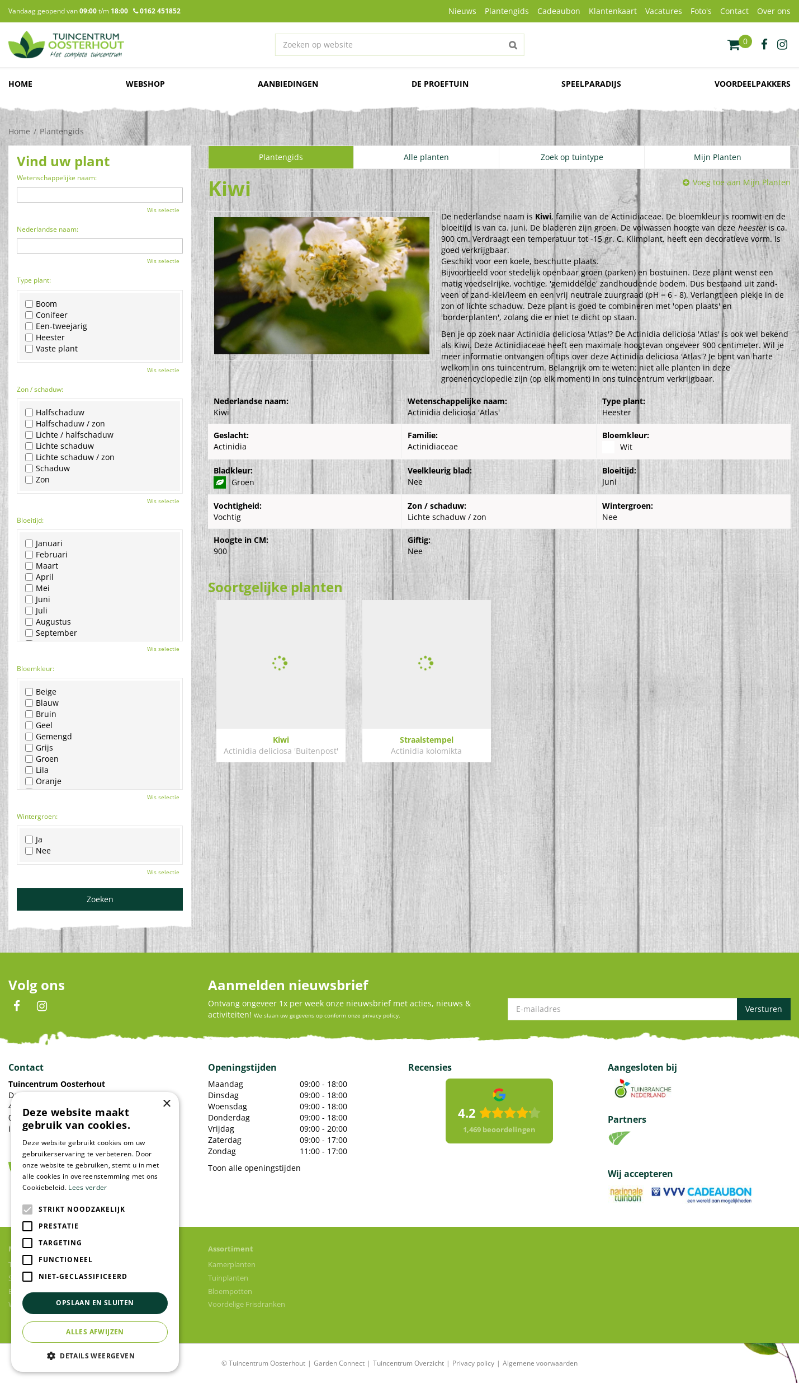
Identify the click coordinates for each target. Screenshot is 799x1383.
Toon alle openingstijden (254, 1167)
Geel (39, 725)
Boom (41, 304)
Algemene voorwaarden (540, 1363)
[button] (95, 1355)
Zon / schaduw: (40, 389)
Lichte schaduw (59, 446)
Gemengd (48, 736)
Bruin (40, 714)
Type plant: (34, 280)
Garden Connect (339, 1363)
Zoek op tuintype (572, 157)
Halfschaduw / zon (65, 424)
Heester (45, 337)
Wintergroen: (37, 816)
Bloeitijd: (30, 520)
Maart (41, 566)
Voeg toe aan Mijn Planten (742, 182)
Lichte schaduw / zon (70, 457)
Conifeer (46, 315)
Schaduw (47, 468)
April (39, 577)
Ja (33, 839)
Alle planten (426, 157)
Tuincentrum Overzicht (408, 1363)
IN (42, 1006)
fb (764, 44)
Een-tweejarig (56, 326)
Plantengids (281, 157)
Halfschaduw (54, 412)
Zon (37, 480)
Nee (38, 851)
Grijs (39, 748)
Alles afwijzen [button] (95, 1332)
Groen (42, 759)
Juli (36, 611)
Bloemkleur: (35, 668)
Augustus (48, 622)
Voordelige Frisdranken (246, 1304)
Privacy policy (473, 1363)
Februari (46, 555)
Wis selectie (163, 210)
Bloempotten (230, 1291)
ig (782, 44)
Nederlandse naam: (47, 229)
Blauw (42, 703)
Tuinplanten (228, 1278)
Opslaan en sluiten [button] (95, 1302)
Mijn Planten (717, 157)
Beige (40, 692)
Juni (37, 599)
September (51, 633)
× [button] (166, 1104)
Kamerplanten (232, 1264)
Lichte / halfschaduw (69, 435)
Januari (44, 543)
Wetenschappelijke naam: (57, 177)
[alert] (95, 1232)
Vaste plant (51, 349)
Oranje (43, 781)
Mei (37, 588)
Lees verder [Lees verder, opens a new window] (87, 1187)
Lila (37, 770)
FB (16, 1006)
